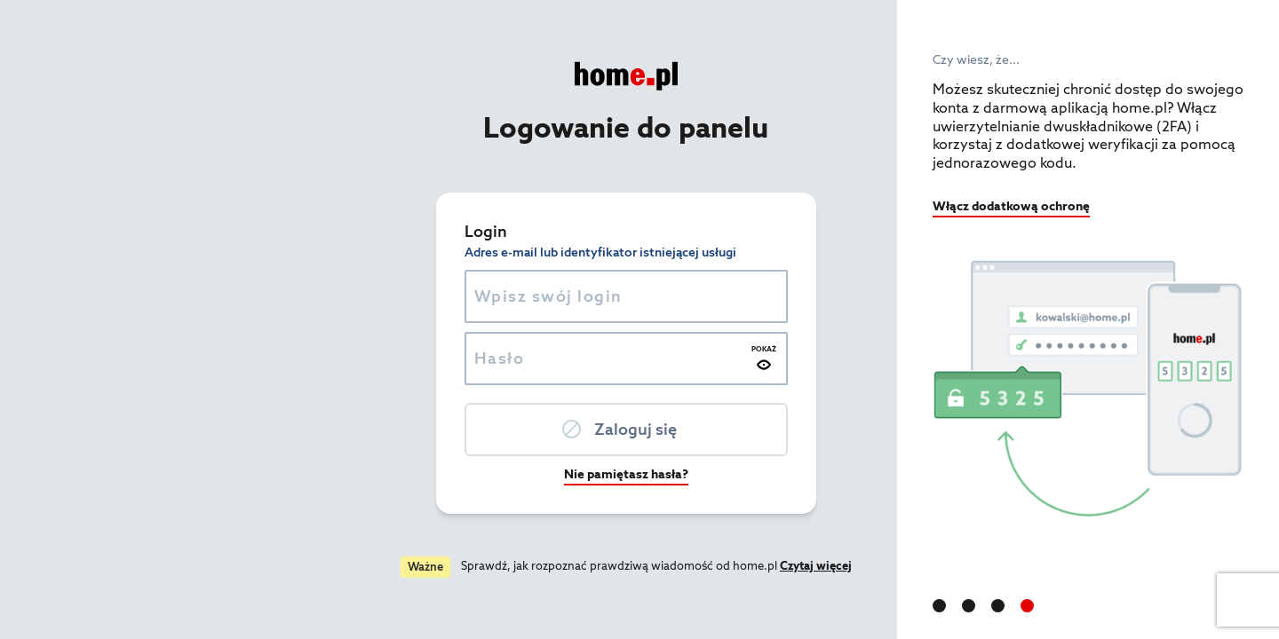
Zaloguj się (458, 429)
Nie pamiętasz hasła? (448, 474)
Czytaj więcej (638, 565)
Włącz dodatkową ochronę (1011, 206)
